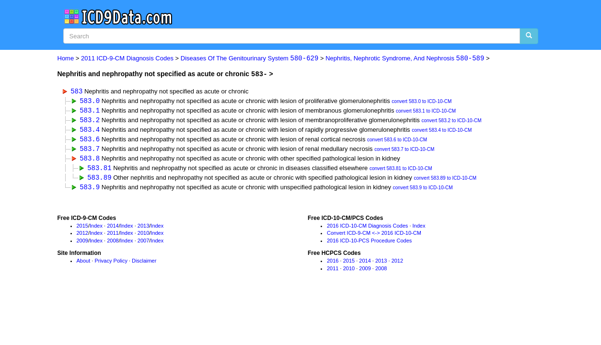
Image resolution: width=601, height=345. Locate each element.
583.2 (90, 120)
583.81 (99, 169)
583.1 (90, 110)
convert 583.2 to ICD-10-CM (451, 121)
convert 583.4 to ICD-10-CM (442, 131)
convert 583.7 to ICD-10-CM (404, 151)
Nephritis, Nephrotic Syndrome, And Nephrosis (404, 58)
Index (96, 228)
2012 (82, 236)
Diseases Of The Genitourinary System (250, 58)
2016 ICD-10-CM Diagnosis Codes (367, 228)
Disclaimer (144, 263)
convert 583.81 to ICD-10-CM (401, 170)
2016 (332, 263)
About (84, 263)
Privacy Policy (110, 263)
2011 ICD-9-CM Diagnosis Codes (127, 58)
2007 (143, 243)
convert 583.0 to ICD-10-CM (421, 101)
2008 (112, 243)
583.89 (99, 179)
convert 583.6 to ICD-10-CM (397, 141)
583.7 (90, 150)
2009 (82, 243)
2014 (112, 228)
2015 (82, 228)
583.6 (90, 140)
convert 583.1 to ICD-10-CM (426, 111)
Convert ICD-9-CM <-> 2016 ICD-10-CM (374, 236)
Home (66, 58)
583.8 (90, 159)
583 (76, 90)
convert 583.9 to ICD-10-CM (423, 190)
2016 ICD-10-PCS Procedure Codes (369, 243)
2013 (143, 228)
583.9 (90, 189)
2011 (112, 236)
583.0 (90, 100)
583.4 (90, 130)
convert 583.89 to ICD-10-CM (445, 180)
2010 (143, 236)
